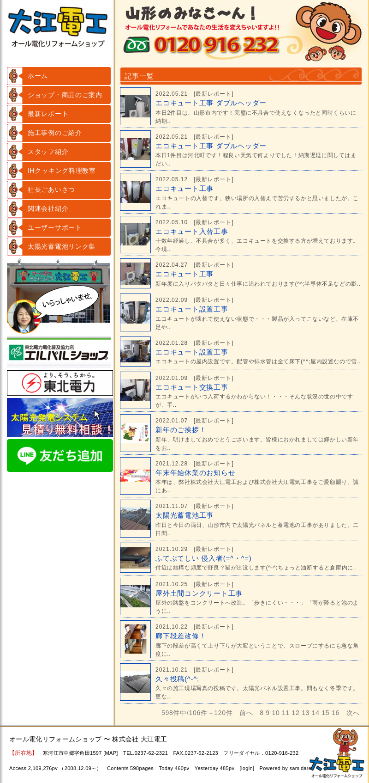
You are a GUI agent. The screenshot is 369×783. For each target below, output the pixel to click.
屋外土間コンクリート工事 (199, 593)
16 (335, 712)
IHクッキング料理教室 (62, 170)
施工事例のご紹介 (55, 132)
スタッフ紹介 (48, 151)
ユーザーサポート (55, 227)
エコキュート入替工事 (191, 231)
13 (305, 712)
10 (276, 712)
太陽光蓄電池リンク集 (61, 246)
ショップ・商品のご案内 (65, 94)
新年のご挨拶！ (180, 430)
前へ (246, 712)
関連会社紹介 (48, 208)
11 (286, 712)
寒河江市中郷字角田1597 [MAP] (80, 753)
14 (316, 712)
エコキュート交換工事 (191, 387)
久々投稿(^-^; (177, 679)
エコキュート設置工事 (191, 309)
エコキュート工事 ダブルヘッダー (211, 103)
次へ (353, 712)
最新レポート (48, 113)
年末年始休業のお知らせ (195, 473)
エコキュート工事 (184, 188)
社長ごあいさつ (51, 189)
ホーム (38, 76)
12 (296, 712)
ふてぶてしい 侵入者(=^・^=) (203, 558)
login (247, 768)
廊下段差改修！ (180, 636)
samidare (300, 768)
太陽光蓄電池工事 (184, 515)
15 (325, 712)
